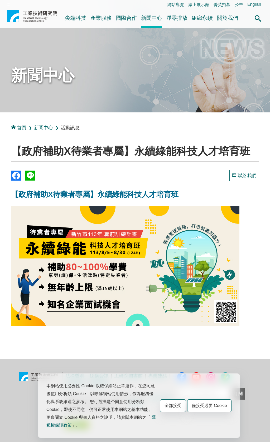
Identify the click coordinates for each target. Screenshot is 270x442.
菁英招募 (222, 4)
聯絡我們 (247, 175)
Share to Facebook (16, 176)
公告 (239, 4)
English (254, 4)
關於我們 (227, 18)
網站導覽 (175, 4)
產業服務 (101, 18)
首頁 (18, 127)
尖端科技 (75, 18)
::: (8, 4)
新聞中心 (151, 18)
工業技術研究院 (32, 18)
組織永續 (202, 18)
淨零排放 (176, 18)
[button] (258, 17)
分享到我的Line (30, 176)
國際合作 (126, 18)
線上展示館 (198, 4)
